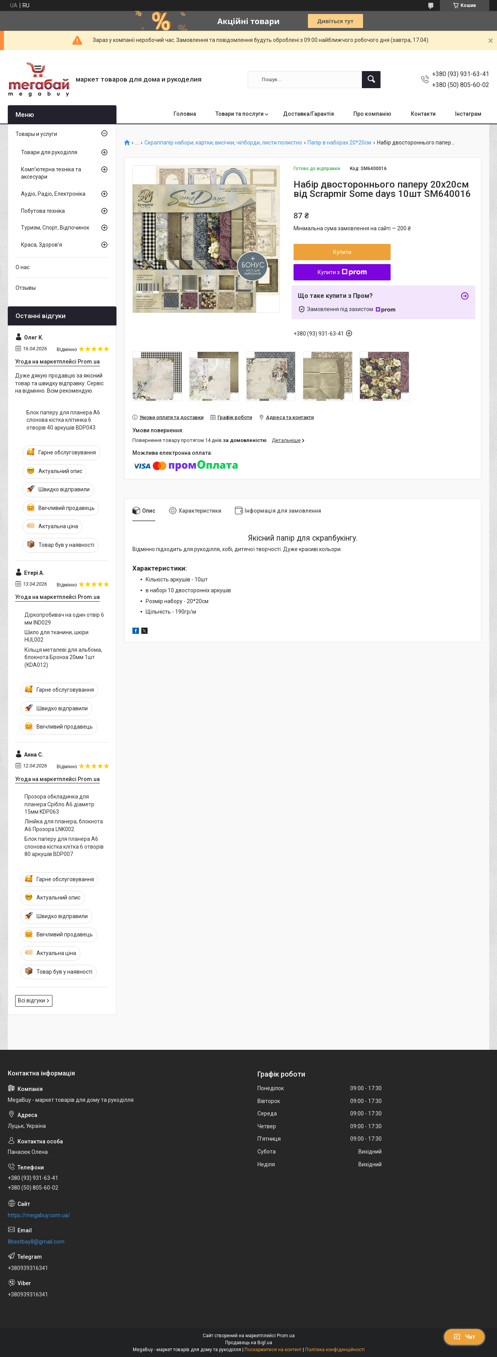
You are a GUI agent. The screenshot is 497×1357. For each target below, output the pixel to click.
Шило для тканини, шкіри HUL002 (56, 636)
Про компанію (372, 114)
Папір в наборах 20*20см (339, 143)
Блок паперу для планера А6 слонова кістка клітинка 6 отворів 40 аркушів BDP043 (63, 420)
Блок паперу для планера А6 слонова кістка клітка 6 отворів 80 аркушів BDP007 (64, 846)
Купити (342, 252)
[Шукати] (371, 79)
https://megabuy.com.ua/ (39, 1215)
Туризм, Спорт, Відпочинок (55, 227)
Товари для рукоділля (49, 152)
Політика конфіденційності (335, 1349)
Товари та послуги (239, 114)
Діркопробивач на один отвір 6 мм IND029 (64, 619)
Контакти (423, 114)
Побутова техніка (43, 211)
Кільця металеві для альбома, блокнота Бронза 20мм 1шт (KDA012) (63, 657)
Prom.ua (286, 1335)
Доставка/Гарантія (308, 114)
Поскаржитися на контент (273, 1349)
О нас (23, 267)
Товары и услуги (36, 134)
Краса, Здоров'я (41, 245)
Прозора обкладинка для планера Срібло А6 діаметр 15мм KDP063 (59, 804)
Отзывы (26, 288)
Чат (464, 1336)
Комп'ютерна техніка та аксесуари (51, 173)
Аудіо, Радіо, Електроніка (53, 194)
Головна (185, 114)
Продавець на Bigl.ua (248, 1342)
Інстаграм (468, 114)
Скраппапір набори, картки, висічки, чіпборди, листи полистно (223, 143)
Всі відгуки (31, 1000)
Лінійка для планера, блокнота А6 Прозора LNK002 (63, 825)
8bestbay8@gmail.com (36, 1242)
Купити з (342, 272)
